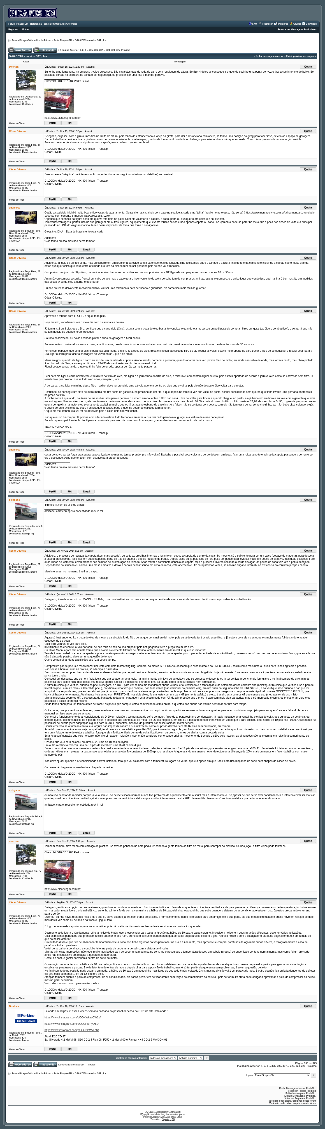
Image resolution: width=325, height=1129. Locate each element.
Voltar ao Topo (17, 123)
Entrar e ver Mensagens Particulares (297, 29)
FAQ (254, 24)
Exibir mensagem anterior (269, 56)
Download (311, 24)
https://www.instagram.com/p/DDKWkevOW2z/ (72, 1017)
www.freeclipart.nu (177, 1114)
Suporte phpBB (168, 1119)
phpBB (156, 1117)
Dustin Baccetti (174, 1112)
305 (91, 50)
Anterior (74, 50)
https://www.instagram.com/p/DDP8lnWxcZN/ (71, 1030)
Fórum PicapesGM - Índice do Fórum (31, 40)
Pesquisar (267, 24)
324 (113, 50)
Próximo (125, 50)
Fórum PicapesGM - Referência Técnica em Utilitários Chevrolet (42, 24)
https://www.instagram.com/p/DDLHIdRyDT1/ (71, 1023)
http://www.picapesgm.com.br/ (62, 117)
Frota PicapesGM (63, 40)
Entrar (25, 29)
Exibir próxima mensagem (300, 56)
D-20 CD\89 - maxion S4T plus (90, 40)
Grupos (297, 24)
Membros (283, 24)
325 (118, 50)
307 (101, 50)
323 (108, 50)
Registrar (13, 29)
